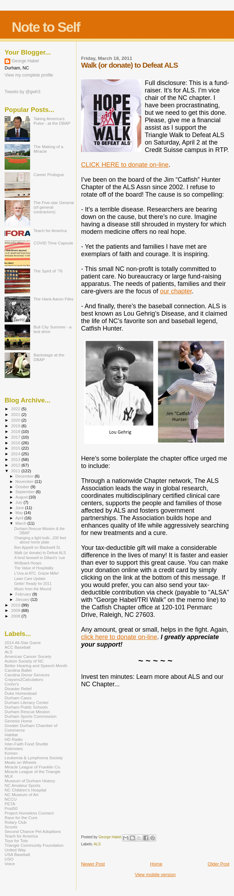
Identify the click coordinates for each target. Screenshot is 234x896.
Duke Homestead (21, 693)
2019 (16, 425)
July (20, 502)
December (25, 476)
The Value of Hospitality (33, 568)
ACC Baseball (17, 647)
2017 (16, 437)
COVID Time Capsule (53, 243)
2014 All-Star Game (23, 642)
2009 (16, 610)
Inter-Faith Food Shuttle (26, 744)
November (25, 481)
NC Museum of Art (22, 794)
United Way (15, 849)
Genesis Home (18, 721)
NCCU (11, 799)
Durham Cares (18, 697)
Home (156, 864)
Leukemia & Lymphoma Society (34, 757)
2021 (16, 414)
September (26, 492)
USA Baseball (17, 854)
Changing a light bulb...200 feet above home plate (40, 540)
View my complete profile (29, 75)
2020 (16, 420)
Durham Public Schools (26, 707)
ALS (97, 844)
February (24, 594)
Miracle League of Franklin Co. (33, 767)
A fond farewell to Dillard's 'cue (39, 558)
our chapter (176, 291)
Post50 (11, 808)
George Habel (25, 60)
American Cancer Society (28, 656)
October (23, 487)
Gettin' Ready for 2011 (33, 583)
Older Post (218, 864)
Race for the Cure (21, 817)
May (20, 513)
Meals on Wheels (20, 762)
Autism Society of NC (24, 661)
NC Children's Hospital (25, 790)
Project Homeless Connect (29, 813)
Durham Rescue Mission (27, 711)
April (20, 518)
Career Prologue (49, 174)
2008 (16, 616)
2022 (16, 408)
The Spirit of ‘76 (48, 271)
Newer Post (93, 864)
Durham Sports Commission (31, 716)
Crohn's (12, 684)
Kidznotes (14, 748)
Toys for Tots (16, 840)
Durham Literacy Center (26, 702)
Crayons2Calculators (24, 679)
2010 (16, 605)
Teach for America (50, 230)
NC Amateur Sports (22, 785)
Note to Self (46, 27)
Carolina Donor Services (27, 674)
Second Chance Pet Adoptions (33, 831)
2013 (16, 459)
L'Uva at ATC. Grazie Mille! (36, 573)
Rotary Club (16, 822)
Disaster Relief (18, 688)
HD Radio (14, 739)
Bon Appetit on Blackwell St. (37, 547)
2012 (16, 465)
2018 (16, 431)
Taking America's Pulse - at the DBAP (52, 120)
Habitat (11, 734)
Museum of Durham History (30, 780)
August (22, 497)
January (23, 599)
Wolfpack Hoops (27, 563)
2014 (16, 453)
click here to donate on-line (119, 637)
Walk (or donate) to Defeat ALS (40, 553)
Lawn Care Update (29, 578)
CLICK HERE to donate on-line (125, 164)
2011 (16, 470)
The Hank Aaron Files (54, 299)
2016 (16, 442)
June (20, 508)
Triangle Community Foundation (34, 845)
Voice (10, 863)
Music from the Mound (32, 589)
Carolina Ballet (18, 670)
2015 (16, 448)
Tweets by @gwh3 (22, 91)
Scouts (11, 826)
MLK (9, 776)
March (22, 523)
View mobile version (155, 874)
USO (9, 859)
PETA (10, 803)
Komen (11, 753)
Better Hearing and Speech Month (36, 665)
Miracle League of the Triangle (33, 771)
